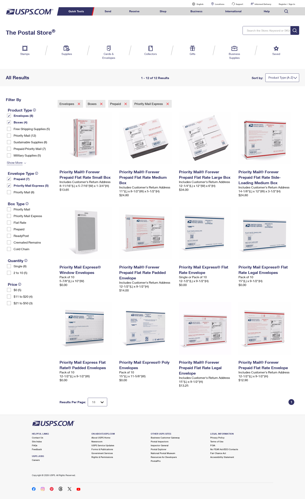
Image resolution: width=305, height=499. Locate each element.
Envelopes (67, 104)
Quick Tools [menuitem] (76, 11)
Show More (15, 162)
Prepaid (19, 229)
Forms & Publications (102, 449)
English (196, 4)
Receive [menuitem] (134, 11)
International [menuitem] (233, 11)
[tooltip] (34, 110)
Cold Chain (21, 249)
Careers (36, 460)
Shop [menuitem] (163, 11)
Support (239, 4)
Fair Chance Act (218, 453)
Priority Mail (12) (25, 135)
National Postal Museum (163, 453)
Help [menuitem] (267, 11)
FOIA (212, 445)
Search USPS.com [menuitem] (286, 11)
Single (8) (20, 266)
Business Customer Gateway (165, 437)
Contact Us (37, 437)
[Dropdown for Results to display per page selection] (97, 402)
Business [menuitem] (196, 11)
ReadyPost (21, 236)
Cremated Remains (27, 242)
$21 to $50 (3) (23, 303)
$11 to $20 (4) (23, 296)
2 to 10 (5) (20, 273)
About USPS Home (100, 437)
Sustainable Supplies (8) (30, 142)
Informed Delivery (263, 4)
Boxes (92, 104)
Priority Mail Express (28, 216)
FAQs (34, 445)
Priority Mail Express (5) (31, 185)
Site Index (37, 441)
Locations (219, 4)
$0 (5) (17, 290)
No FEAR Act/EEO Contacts (224, 449)
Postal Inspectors (159, 441)
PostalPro (156, 461)
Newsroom (97, 441)
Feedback (37, 449)
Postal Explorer (158, 449)
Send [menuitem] (108, 11)
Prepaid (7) (22, 179)
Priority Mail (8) (24, 192)
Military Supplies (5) (27, 155)
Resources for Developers (164, 457)
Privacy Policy (217, 437)
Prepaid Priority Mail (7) (30, 148)
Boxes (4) (20, 122)
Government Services (102, 453)
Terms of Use (216, 441)
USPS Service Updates (102, 445)
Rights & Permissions (102, 457)
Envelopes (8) (23, 115)
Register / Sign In (287, 4)
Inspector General (159, 445)
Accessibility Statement (222, 457)
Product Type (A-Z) (280, 77)
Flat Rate (20, 222)
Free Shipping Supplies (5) (32, 129)
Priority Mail (22, 209)
